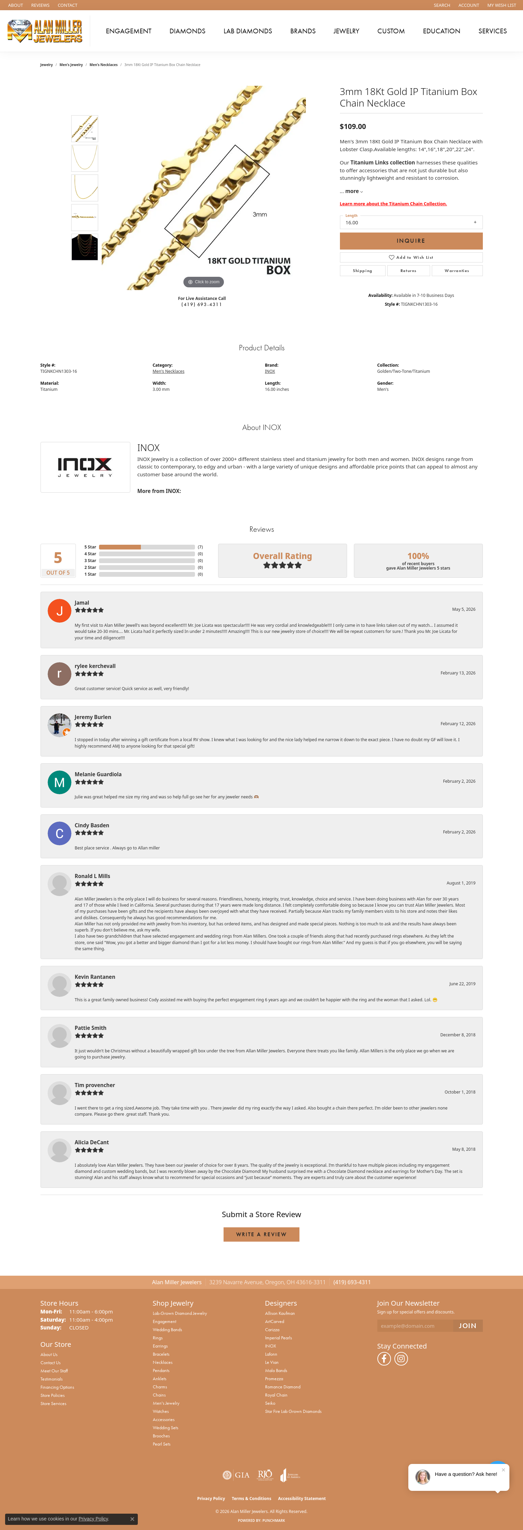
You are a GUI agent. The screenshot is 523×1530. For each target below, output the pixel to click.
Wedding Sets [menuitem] (165, 1427)
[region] (204, 188)
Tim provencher (95, 1085)
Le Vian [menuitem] (272, 1362)
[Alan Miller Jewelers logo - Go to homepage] (46, 31)
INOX (270, 371)
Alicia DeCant (92, 1142)
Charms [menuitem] (160, 1387)
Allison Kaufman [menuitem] (280, 1313)
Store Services (53, 1403)
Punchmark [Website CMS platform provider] (273, 1520)
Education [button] (441, 31)
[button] (441, 5)
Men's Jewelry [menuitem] (166, 1403)
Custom (391, 31)
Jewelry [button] (346, 31)
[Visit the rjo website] (265, 1475)
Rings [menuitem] (158, 1338)
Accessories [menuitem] (164, 1419)
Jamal (82, 602)
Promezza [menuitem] (274, 1378)
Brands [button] (303, 31)
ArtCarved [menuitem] (274, 1321)
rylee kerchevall (95, 666)
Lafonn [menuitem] (271, 1354)
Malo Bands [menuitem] (276, 1370)
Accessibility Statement (302, 1498)
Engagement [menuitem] (164, 1321)
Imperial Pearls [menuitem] (278, 1338)
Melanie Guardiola (98, 774)
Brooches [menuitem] (161, 1436)
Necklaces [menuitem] (163, 1362)
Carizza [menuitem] (272, 1329)
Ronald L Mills (92, 876)
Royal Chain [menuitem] (276, 1395)
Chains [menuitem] (159, 1395)
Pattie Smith (91, 1027)
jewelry (46, 64)
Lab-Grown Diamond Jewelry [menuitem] (180, 1313)
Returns (409, 270)
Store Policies (52, 1395)
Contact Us (50, 1362)
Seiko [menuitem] (270, 1403)
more (354, 191)
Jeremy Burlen (93, 717)
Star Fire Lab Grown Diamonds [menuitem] (293, 1411)
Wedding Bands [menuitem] (167, 1329)
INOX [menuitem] (270, 1346)
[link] (15, 5)
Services (492, 31)
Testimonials (51, 1379)
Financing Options (57, 1387)
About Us (49, 1354)
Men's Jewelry (71, 64)
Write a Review (261, 1234)
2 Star (90, 567)
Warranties (457, 270)
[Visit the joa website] (290, 1475)
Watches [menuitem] (161, 1411)
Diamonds (187, 31)
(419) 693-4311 (201, 304)
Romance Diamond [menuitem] (282, 1387)
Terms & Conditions (251, 1498)
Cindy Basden (92, 825)
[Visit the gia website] (236, 1475)
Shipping (363, 270)
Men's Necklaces (103, 64)
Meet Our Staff (54, 1371)
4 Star (90, 554)
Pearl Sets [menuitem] (161, 1444)
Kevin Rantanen (95, 976)
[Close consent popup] (132, 1519)
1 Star (90, 574)
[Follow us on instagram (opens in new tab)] (401, 1359)
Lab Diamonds (248, 31)
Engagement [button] (128, 31)
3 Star (90, 560)
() (200, 547)
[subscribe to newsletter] (468, 1326)
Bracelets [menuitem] (161, 1354)
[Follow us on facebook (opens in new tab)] (384, 1359)
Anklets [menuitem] (159, 1378)
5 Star (90, 547)
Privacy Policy (211, 1498)
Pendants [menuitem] (161, 1370)
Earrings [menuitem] (160, 1346)
